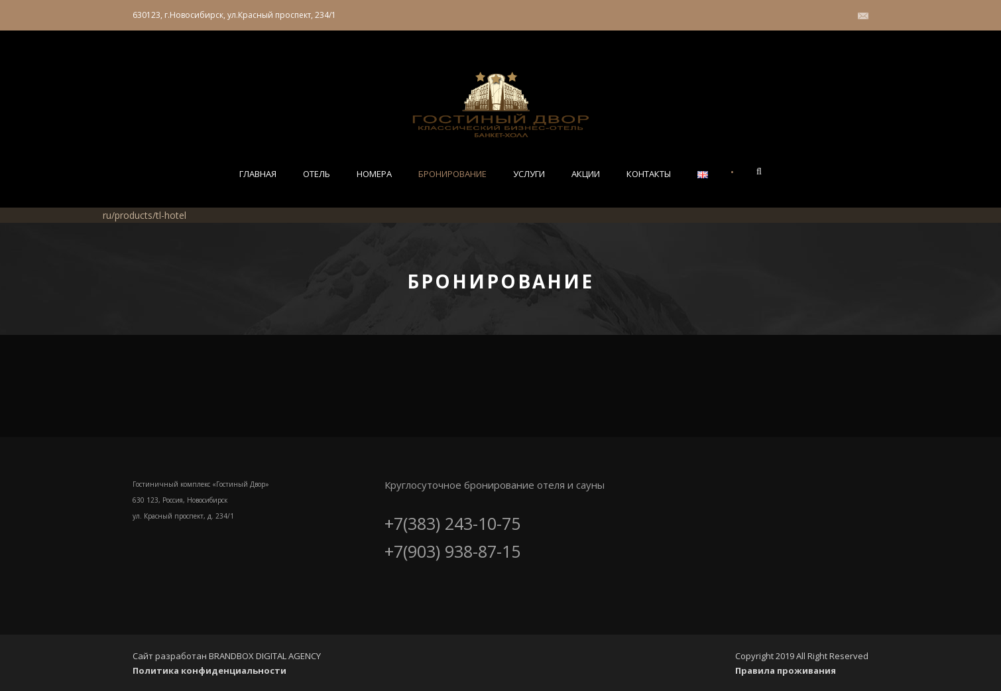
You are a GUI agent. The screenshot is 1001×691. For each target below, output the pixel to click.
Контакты (648, 174)
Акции (585, 174)
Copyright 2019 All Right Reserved (801, 656)
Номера (374, 174)
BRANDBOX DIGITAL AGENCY (265, 656)
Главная (257, 174)
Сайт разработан (171, 656)
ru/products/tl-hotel (144, 215)
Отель (316, 174)
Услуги (529, 174)
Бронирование (452, 174)
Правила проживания (785, 670)
